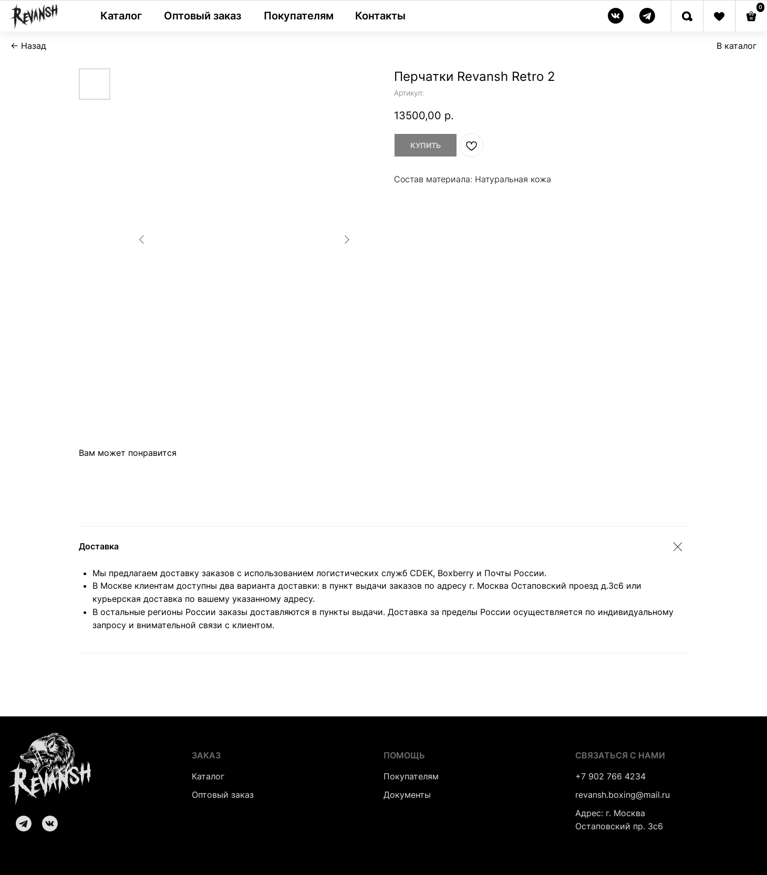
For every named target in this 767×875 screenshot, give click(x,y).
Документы (407, 794)
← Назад (28, 45)
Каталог (208, 776)
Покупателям (411, 776)
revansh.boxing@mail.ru (622, 794)
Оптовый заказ (223, 794)
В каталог (736, 45)
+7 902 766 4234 (610, 776)
